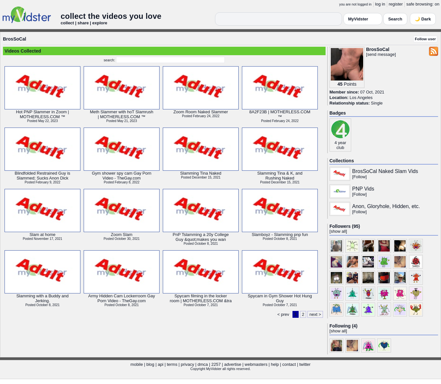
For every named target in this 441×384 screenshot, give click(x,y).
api (160, 364)
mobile (136, 364)
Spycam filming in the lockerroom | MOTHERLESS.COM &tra (201, 298)
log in (380, 4)
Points (350, 84)
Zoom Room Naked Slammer (200, 111)
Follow (359, 176)
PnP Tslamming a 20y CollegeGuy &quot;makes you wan (201, 237)
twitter (305, 364)
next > (315, 314)
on (437, 4)
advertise (232, 364)
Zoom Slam (121, 234)
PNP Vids (363, 189)
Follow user (425, 39)
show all (338, 231)
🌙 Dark (423, 19)
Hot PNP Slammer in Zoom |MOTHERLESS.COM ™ (42, 114)
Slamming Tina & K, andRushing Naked (279, 175)
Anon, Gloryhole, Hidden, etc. (386, 206)
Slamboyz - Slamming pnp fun (280, 234)
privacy (187, 364)
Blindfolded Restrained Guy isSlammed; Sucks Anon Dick (42, 175)
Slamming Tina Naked (200, 173)
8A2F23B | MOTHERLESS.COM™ (279, 114)
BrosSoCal (14, 39)
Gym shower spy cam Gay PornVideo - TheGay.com (121, 175)
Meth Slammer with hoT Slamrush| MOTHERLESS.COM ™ (121, 114)
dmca (202, 364)
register (396, 4)
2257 (216, 364)
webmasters (256, 364)
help (275, 364)
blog (150, 364)
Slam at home (42, 234)
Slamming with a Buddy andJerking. (42, 298)
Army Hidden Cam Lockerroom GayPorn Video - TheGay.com (121, 298)
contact (289, 364)
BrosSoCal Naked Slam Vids (385, 171)
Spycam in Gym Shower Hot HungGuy (280, 298)
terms (172, 364)
